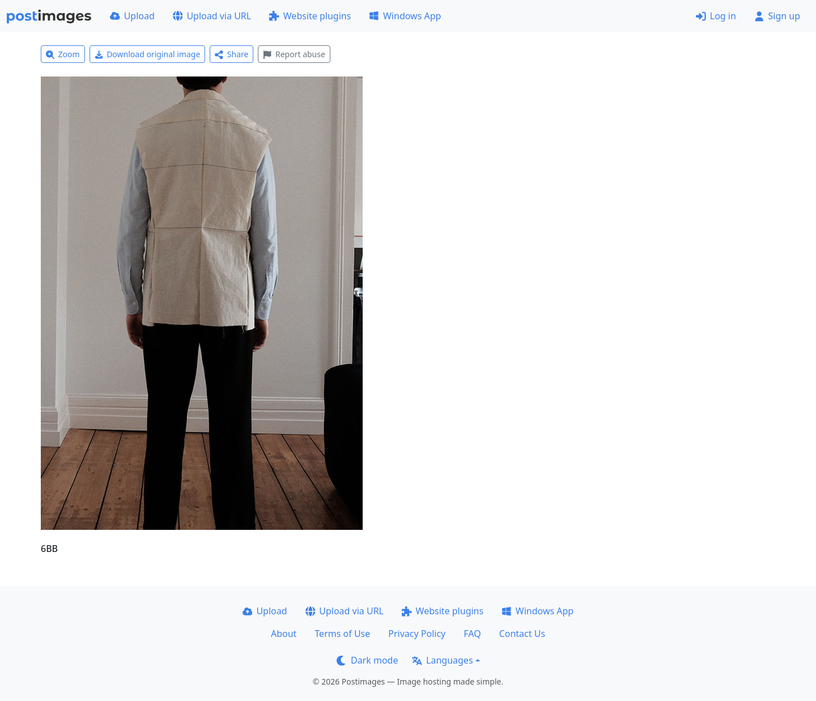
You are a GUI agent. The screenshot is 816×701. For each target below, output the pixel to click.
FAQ (472, 633)
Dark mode (367, 660)
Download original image (148, 54)
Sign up (777, 16)
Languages (442, 660)
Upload (132, 16)
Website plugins (310, 16)
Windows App (405, 16)
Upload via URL (212, 16)
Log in (716, 16)
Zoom (63, 54)
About (283, 633)
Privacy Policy (416, 633)
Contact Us (522, 633)
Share (231, 54)
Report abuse (294, 54)
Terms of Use (342, 633)
